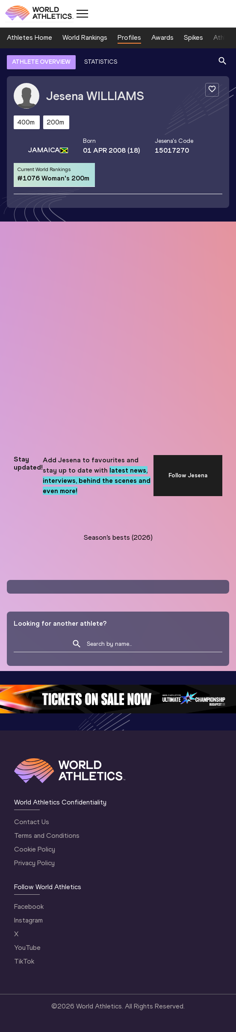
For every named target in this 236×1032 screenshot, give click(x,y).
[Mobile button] (82, 13)
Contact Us (31, 822)
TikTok (24, 961)
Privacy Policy (34, 863)
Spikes (193, 37)
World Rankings (84, 37)
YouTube (27, 947)
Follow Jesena (187, 475)
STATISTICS (100, 61)
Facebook (29, 906)
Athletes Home (29, 37)
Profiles (129, 37)
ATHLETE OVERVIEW (41, 61)
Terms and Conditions (47, 835)
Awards (162, 37)
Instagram (28, 920)
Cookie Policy (34, 849)
